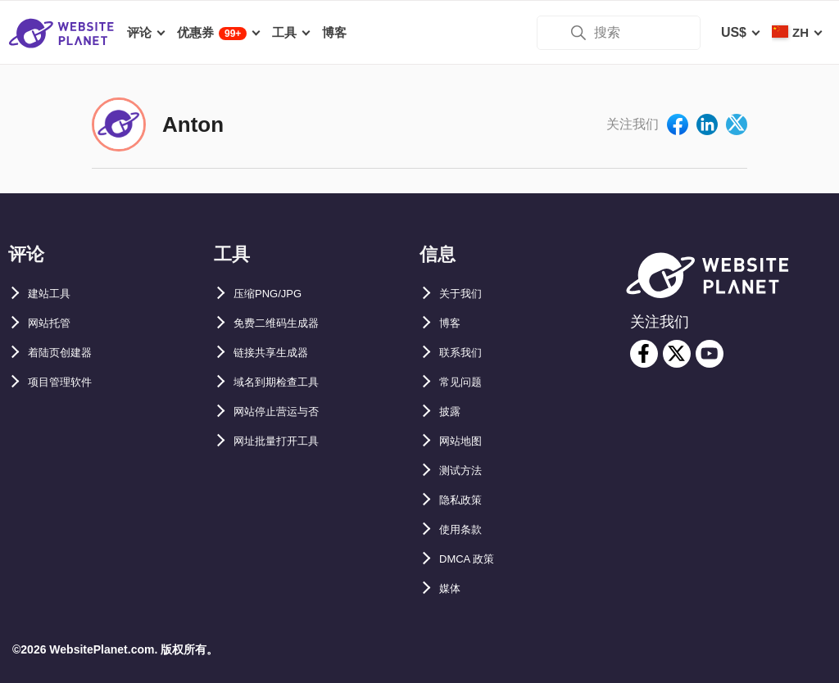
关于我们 (465, 294)
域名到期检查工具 (286, 382)
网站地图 (465, 441)
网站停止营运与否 (286, 411)
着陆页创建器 (67, 353)
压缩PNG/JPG (276, 294)
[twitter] (677, 354)
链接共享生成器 (279, 353)
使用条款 (465, 529)
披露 (452, 411)
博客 (452, 323)
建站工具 (54, 294)
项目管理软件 (67, 382)
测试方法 (465, 470)
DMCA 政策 (473, 559)
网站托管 (54, 323)
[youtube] (709, 354)
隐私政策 (465, 500)
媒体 (452, 588)
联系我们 (465, 353)
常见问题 (465, 382)
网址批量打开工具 (286, 441)
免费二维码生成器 (286, 323)
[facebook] (644, 354)
